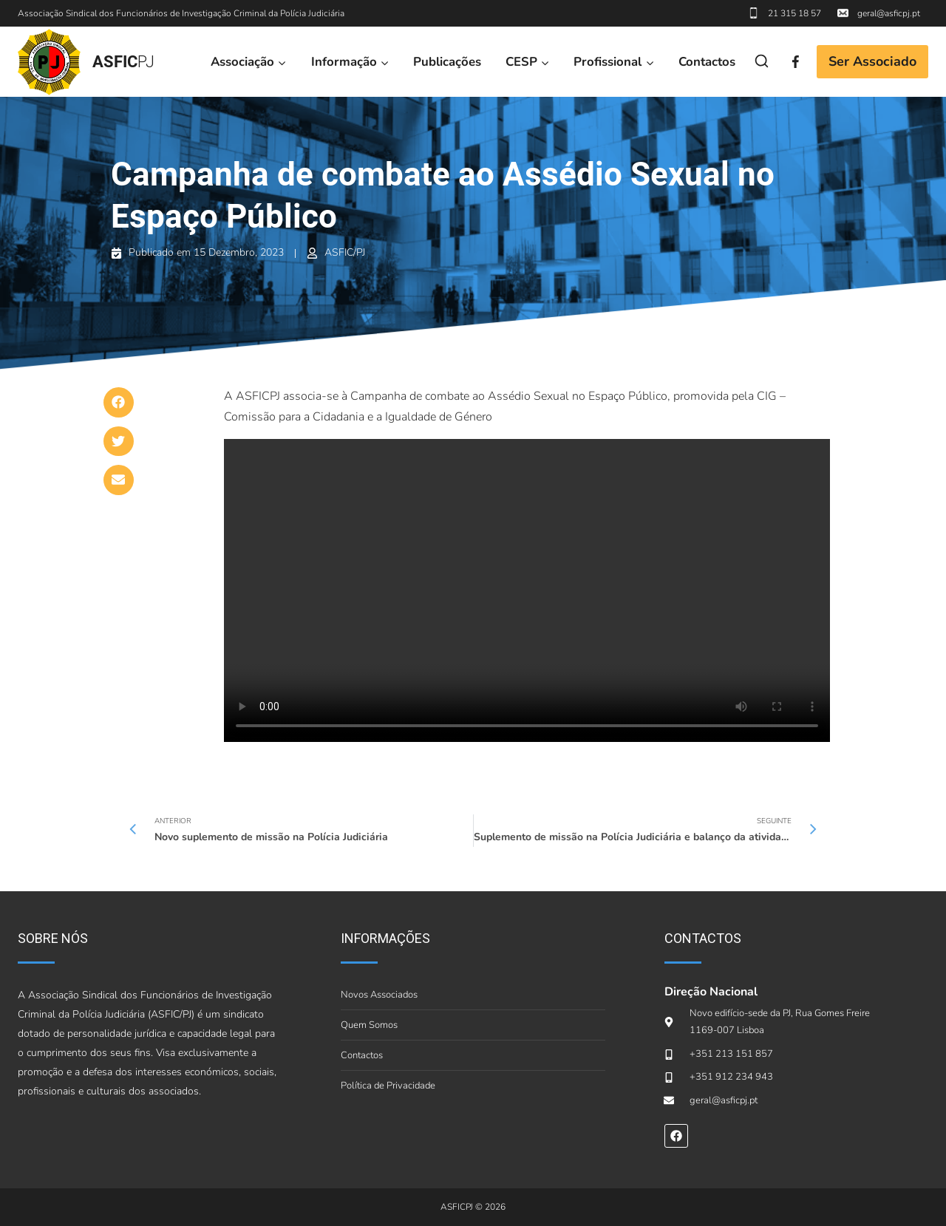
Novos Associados (379, 994)
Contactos (706, 61)
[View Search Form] (762, 62)
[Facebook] (795, 61)
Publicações (447, 61)
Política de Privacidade (388, 1085)
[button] (118, 402)
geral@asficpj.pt (888, 13)
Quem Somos (369, 1025)
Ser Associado (872, 61)
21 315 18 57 (794, 13)
